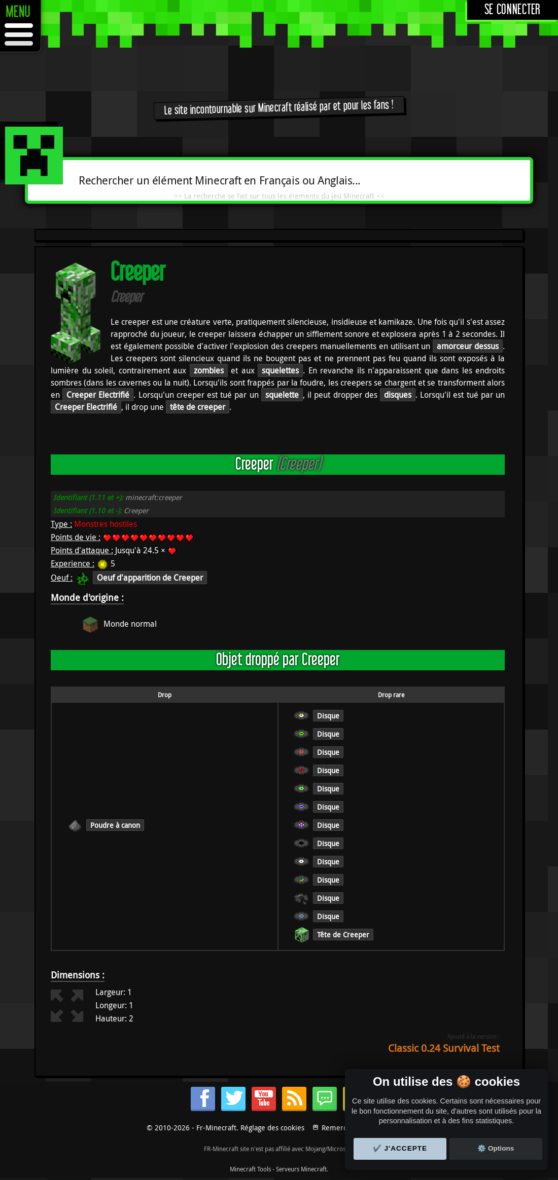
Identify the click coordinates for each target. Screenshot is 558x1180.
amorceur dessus (468, 346)
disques (397, 394)
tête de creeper (197, 406)
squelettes (280, 370)
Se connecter (512, 10)
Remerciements (347, 1127)
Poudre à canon (115, 825)
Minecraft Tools (250, 1169)
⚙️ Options (495, 1148)
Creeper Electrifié (97, 394)
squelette (282, 394)
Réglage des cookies (272, 1127)
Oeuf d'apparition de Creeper (150, 577)
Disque (328, 715)
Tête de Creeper (343, 934)
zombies (209, 370)
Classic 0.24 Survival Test (444, 1048)
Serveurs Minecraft (301, 1169)
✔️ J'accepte (400, 1148)
